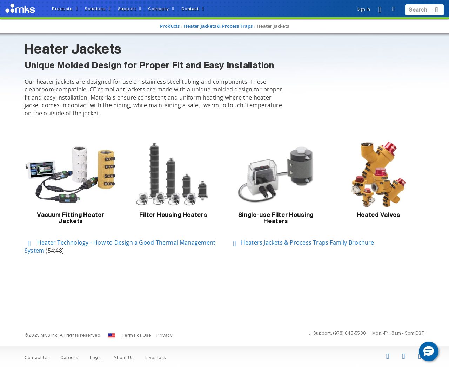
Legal (96, 358)
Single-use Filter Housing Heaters (276, 218)
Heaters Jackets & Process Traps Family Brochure (302, 242)
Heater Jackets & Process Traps (218, 26)
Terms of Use (136, 336)
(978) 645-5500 (349, 333)
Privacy (164, 336)
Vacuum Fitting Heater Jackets (71, 218)
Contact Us (37, 358)
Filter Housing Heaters (173, 215)
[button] (428, 351)
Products (170, 26)
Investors (155, 358)
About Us (123, 358)
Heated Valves (378, 215)
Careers (69, 358)
